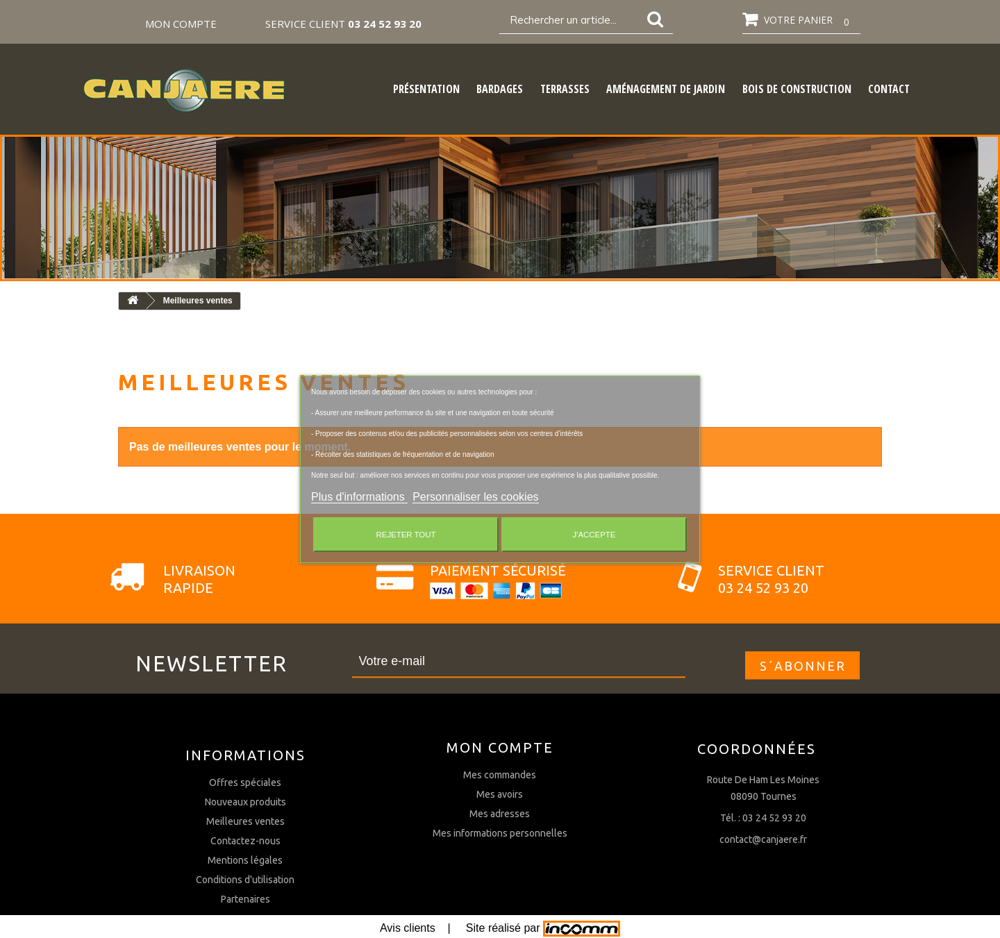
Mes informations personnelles (500, 877)
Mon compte (500, 792)
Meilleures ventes (245, 888)
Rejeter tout (406, 534)
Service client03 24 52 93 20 (771, 609)
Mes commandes (499, 819)
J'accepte (594, 534)
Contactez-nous (245, 907)
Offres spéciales (245, 849)
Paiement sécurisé (498, 600)
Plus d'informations (359, 497)
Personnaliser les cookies (475, 497)
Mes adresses (499, 858)
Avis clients (407, 928)
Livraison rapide (199, 609)
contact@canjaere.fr (763, 886)
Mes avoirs (499, 838)
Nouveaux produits (245, 868)
